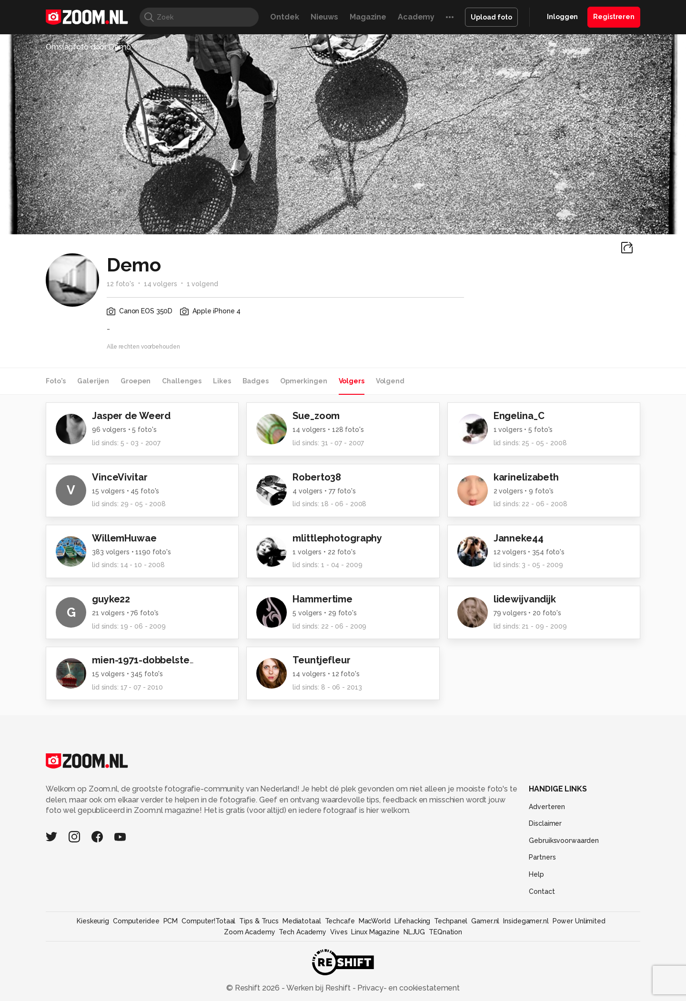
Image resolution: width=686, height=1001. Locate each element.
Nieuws (324, 16)
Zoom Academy (249, 932)
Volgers (351, 381)
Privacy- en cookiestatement (407, 987)
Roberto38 (317, 477)
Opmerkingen (303, 381)
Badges (255, 381)
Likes (222, 381)
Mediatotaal (301, 921)
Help (536, 874)
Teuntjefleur (322, 660)
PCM (170, 921)
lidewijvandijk (525, 599)
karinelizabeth (526, 477)
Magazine (368, 16)
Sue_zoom (316, 415)
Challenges (182, 381)
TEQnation (445, 932)
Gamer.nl (485, 921)
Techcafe (340, 921)
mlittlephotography (337, 538)
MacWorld (375, 921)
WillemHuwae (124, 538)
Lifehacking (412, 921)
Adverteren (547, 807)
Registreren (614, 16)
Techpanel (450, 921)
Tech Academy (302, 932)
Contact (542, 891)
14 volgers (160, 284)
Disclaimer (545, 823)
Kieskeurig (93, 921)
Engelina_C (519, 415)
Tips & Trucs (259, 921)
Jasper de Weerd (131, 415)
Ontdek (284, 16)
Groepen (136, 381)
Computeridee (136, 921)
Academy (416, 16)
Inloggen (562, 16)
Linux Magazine (375, 932)
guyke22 (111, 599)
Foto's (56, 381)
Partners (542, 857)
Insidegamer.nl (525, 921)
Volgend (390, 381)
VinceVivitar (120, 477)
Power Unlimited (579, 921)
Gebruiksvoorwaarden (564, 840)
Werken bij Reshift (319, 987)
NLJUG (414, 932)
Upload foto (491, 17)
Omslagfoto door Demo (88, 46)
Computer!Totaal (208, 921)
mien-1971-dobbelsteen (146, 660)
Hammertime (323, 599)
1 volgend (202, 284)
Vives (338, 932)
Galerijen (93, 381)
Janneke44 (519, 538)
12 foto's (120, 284)
